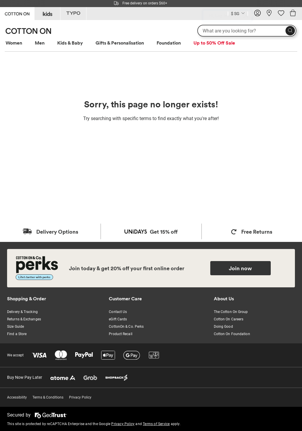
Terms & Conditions (47, 397)
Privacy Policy (80, 397)
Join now (240, 268)
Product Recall (120, 334)
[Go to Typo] (73, 13)
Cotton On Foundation (232, 334)
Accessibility (17, 397)
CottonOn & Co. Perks (126, 327)
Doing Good (223, 327)
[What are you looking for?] (247, 30)
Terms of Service (156, 424)
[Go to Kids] (47, 13)
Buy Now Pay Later (24, 377)
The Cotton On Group (231, 312)
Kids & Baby (70, 43)
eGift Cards (118, 319)
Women (14, 43)
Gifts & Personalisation (120, 43)
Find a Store (17, 334)
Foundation (169, 43)
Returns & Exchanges (24, 319)
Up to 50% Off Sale (214, 43)
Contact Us (118, 312)
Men (40, 43)
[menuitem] (19, 43)
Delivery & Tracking (22, 312)
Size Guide (15, 327)
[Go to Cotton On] (17, 13)
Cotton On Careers (229, 319)
